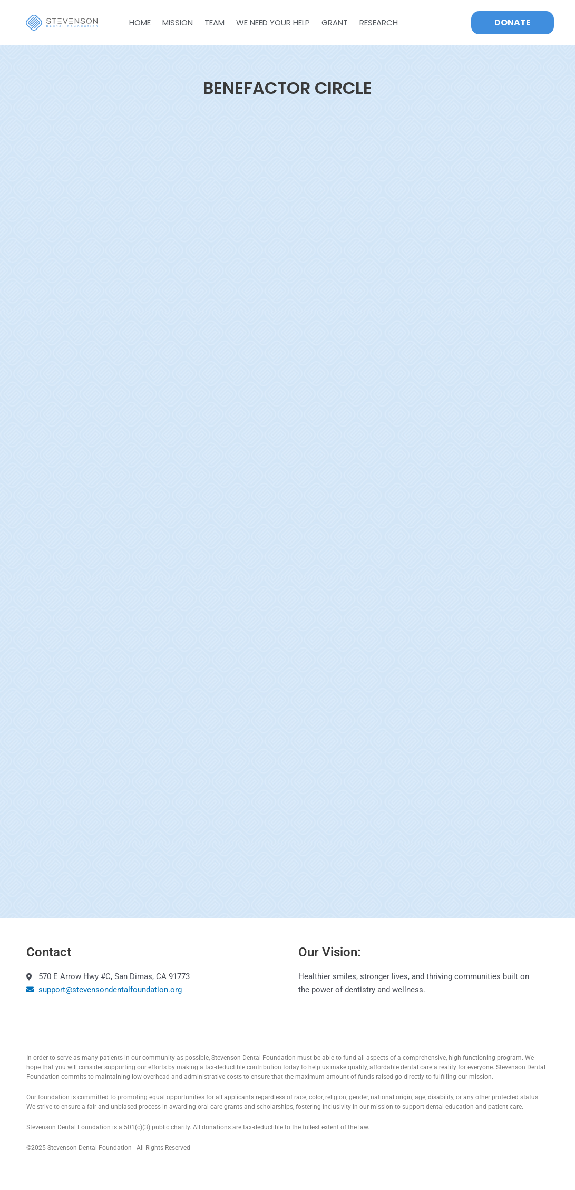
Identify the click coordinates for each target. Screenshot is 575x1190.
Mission (177, 22)
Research (378, 22)
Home (140, 22)
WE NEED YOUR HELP (273, 22)
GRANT (334, 22)
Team (214, 22)
